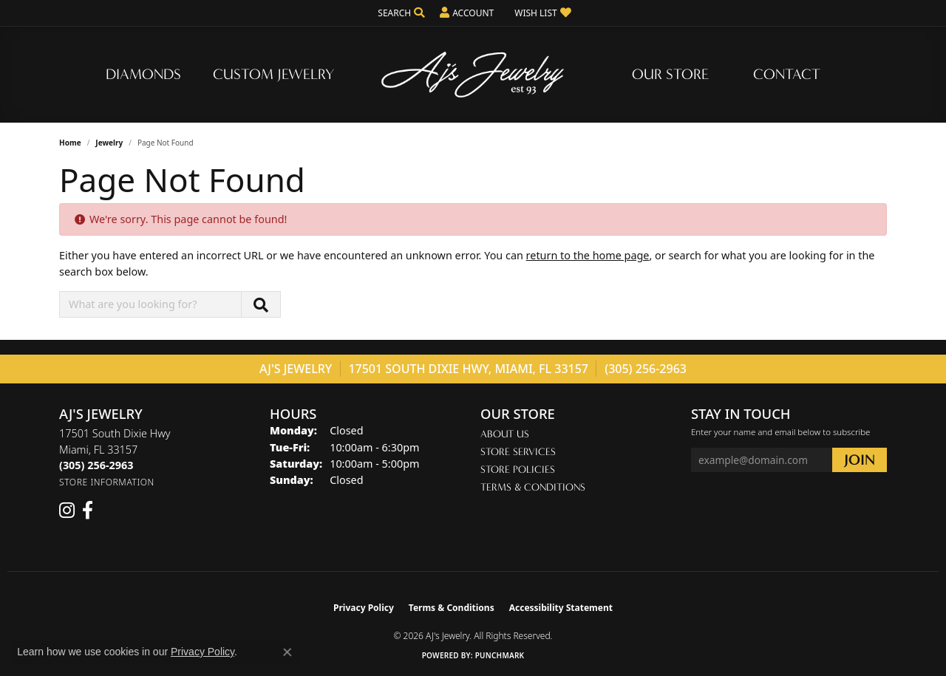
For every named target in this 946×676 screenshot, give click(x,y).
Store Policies (517, 469)
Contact (786, 74)
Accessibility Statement (561, 607)
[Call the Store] (96, 465)
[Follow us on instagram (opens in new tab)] (67, 510)
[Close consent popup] (287, 652)
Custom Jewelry (273, 74)
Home (70, 142)
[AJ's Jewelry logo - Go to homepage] (473, 74)
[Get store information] (106, 482)
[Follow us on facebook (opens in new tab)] (87, 510)
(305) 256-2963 (646, 369)
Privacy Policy (363, 607)
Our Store (670, 74)
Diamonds (143, 74)
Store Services (518, 451)
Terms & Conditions (532, 487)
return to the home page (588, 255)
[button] (400, 13)
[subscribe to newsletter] (859, 460)
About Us (504, 434)
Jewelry (109, 142)
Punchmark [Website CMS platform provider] (500, 655)
